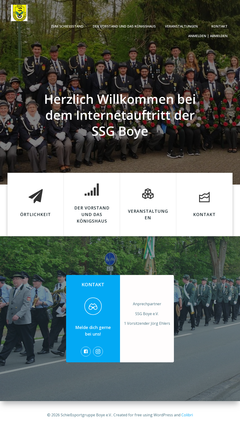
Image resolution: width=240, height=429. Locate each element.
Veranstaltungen (183, 26)
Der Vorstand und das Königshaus (124, 26)
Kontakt (220, 26)
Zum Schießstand (67, 26)
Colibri (187, 414)
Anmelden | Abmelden (208, 35)
